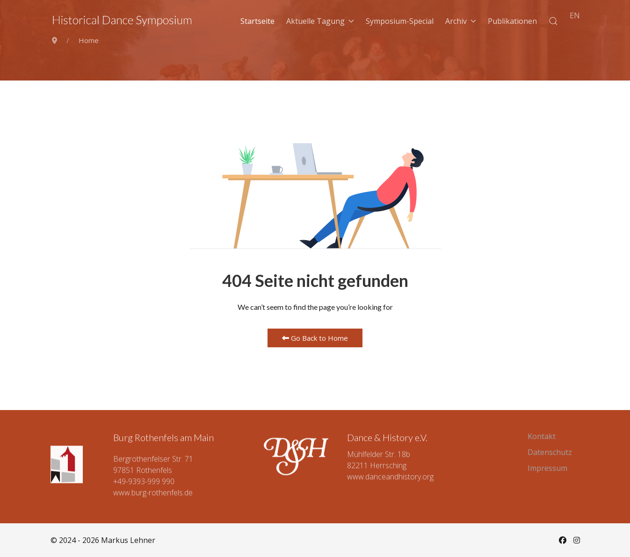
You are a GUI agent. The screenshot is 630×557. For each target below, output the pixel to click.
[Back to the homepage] (122, 21)
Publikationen (512, 21)
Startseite (257, 21)
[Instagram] (576, 540)
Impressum (547, 468)
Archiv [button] (460, 21)
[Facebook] (562, 540)
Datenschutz (550, 452)
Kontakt (542, 436)
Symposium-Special (400, 21)
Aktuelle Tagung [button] (320, 21)
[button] (553, 21)
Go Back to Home (315, 338)
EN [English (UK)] (575, 15)
